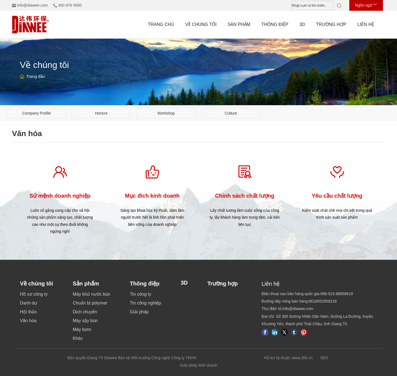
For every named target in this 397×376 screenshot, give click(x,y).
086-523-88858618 (336, 294)
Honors (101, 113)
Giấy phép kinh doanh (198, 365)
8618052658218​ (323, 301)
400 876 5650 (70, 5)
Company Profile (36, 113)
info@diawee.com (32, 5)
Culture (231, 113)
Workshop (166, 113)
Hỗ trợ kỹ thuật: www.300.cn (288, 358)
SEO (324, 358)
